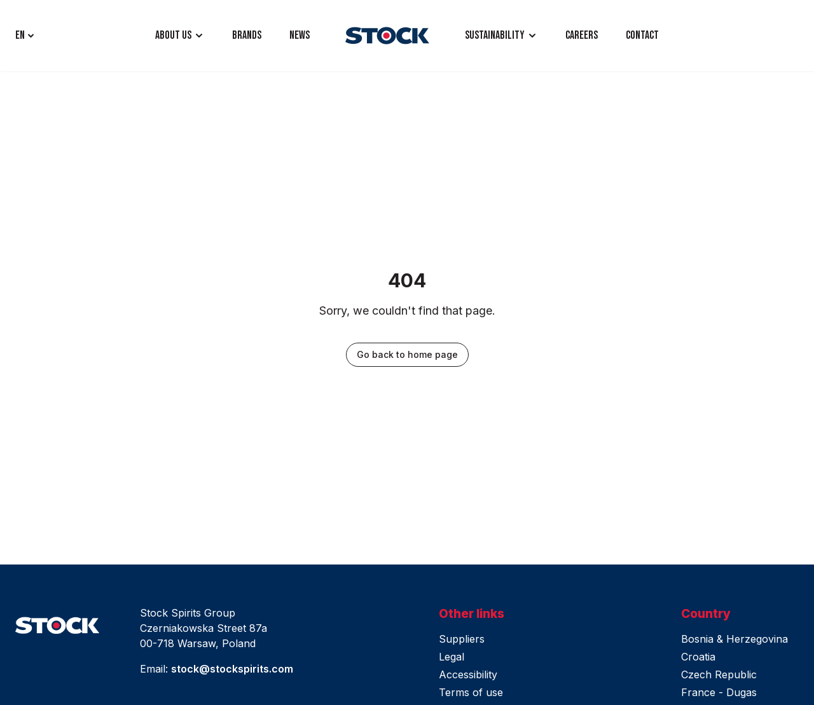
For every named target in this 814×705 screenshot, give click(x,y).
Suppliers (462, 639)
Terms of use (471, 692)
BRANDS (246, 35)
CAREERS (581, 35)
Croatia (698, 656)
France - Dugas (719, 692)
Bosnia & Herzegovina (734, 639)
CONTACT (642, 35)
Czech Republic (719, 674)
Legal (451, 656)
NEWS (299, 35)
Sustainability (495, 35)
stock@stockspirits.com (232, 668)
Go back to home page (407, 354)
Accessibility (468, 674)
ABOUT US (173, 35)
